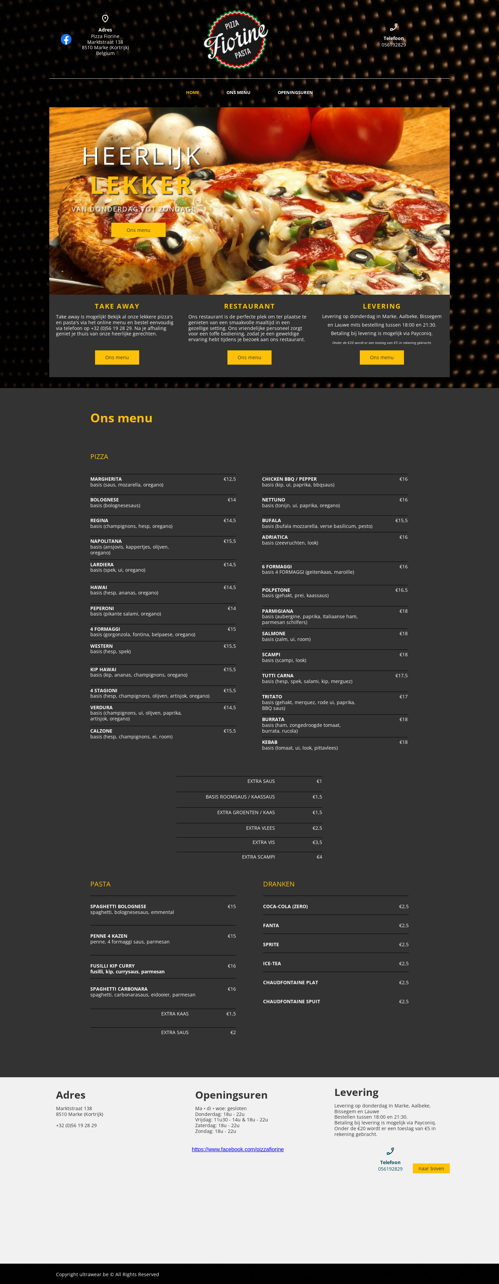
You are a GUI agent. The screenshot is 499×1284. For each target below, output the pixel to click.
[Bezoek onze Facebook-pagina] (66, 39)
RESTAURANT (249, 306)
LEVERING (382, 306)
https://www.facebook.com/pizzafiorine (238, 1149)
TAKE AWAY (117, 306)
